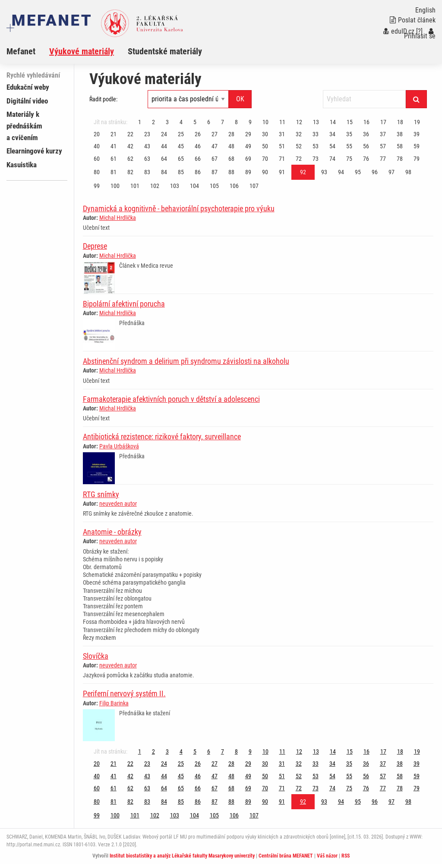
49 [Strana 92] (248, 146)
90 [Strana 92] (265, 172)
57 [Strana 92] (383, 146)
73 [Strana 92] (316, 158)
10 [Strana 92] (265, 122)
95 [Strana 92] (358, 172)
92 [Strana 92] (303, 172)
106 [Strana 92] (234, 185)
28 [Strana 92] (231, 134)
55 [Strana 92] (349, 146)
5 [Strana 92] (194, 122)
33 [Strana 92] (316, 134)
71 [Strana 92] (282, 158)
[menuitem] (27, 51)
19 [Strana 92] (417, 122)
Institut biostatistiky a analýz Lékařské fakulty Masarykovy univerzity (182, 856)
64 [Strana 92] (164, 158)
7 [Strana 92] (222, 122)
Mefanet (20, 51)
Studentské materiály (165, 51)
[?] (419, 31)
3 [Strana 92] (167, 122)
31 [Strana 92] (282, 134)
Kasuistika (21, 164)
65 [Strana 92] (181, 158)
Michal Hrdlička (117, 217)
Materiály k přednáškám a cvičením (24, 126)
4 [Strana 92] (181, 122)
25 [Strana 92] (181, 134)
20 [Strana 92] (97, 134)
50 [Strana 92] (265, 146)
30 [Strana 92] (265, 134)
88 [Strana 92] (231, 172)
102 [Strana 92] (154, 185)
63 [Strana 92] (147, 158)
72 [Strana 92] (299, 158)
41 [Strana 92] (113, 146)
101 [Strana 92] (134, 185)
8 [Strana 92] (236, 122)
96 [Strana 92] (375, 172)
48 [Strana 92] (231, 146)
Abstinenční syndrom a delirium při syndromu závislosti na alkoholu (186, 361)
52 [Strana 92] (299, 146)
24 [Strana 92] (164, 134)
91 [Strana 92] (282, 172)
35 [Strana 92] (349, 134)
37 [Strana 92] (383, 134)
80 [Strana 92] (97, 172)
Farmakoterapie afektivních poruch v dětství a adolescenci (171, 399)
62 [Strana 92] (130, 158)
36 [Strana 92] (366, 134)
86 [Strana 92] (198, 172)
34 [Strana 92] (332, 134)
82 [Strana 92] (130, 172)
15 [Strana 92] (350, 122)
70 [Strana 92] (265, 158)
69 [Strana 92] (248, 158)
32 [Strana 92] (299, 134)
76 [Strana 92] (366, 158)
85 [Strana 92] (181, 172)
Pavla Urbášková (119, 446)
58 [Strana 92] (400, 146)
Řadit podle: (103, 99)
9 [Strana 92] (250, 122)
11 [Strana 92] (282, 122)
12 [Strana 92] (299, 122)
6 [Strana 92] (208, 122)
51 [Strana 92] (282, 146)
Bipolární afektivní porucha (124, 303)
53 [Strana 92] (316, 146)
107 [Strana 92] (254, 185)
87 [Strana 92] (215, 172)
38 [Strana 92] (400, 134)
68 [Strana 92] (231, 158)
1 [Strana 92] (139, 122)
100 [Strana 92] (115, 185)
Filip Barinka (114, 703)
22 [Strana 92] (130, 134)
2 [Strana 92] (153, 122)
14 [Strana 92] (333, 122)
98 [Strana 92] (408, 172)
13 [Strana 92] (316, 122)
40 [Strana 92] (97, 146)
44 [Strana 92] (164, 146)
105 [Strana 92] (214, 185)
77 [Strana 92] (383, 158)
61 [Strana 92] (113, 158)
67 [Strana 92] (215, 158)
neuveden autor (118, 503)
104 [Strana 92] (194, 185)
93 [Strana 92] (324, 172)
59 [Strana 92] (417, 146)
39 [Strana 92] (417, 134)
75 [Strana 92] (349, 158)
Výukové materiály (81, 51)
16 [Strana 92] (366, 122)
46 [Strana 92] (198, 146)
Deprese (95, 245)
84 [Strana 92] (164, 172)
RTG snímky (101, 494)
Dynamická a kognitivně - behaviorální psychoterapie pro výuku (179, 208)
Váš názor (327, 856)
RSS (345, 856)
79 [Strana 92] (417, 158)
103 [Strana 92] (174, 185)
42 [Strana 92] (130, 146)
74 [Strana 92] (332, 158)
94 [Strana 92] (341, 172)
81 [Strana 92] (113, 172)
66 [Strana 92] (198, 158)
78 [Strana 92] (400, 158)
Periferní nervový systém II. (124, 693)
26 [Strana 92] (198, 134)
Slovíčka (95, 656)
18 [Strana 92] (400, 122)
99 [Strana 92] (97, 185)
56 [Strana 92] (366, 146)
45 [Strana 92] (181, 146)
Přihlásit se (420, 34)
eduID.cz (398, 31)
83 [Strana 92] (147, 172)
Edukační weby (27, 87)
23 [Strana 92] (147, 134)
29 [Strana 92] (248, 134)
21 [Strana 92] (113, 134)
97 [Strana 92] (391, 172)
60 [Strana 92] (97, 158)
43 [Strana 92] (147, 146)
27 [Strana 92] (215, 134)
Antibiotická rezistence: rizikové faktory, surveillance (162, 436)
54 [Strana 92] (332, 146)
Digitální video (27, 101)
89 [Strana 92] (248, 172)
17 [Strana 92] (383, 122)
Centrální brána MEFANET (286, 856)
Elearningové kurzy (34, 151)
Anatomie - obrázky (112, 531)
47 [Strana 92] (215, 146)
